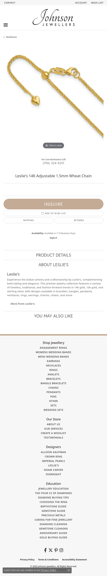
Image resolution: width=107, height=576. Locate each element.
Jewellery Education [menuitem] (53, 488)
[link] (9, 2)
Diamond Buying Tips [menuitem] (53, 497)
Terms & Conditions (48, 559)
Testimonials (53, 437)
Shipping (28, 220)
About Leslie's (53, 264)
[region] (53, 100)
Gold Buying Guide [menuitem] (53, 537)
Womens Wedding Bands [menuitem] (53, 352)
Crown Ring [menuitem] (53, 456)
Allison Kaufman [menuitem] (53, 452)
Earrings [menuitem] (53, 361)
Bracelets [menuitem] (53, 378)
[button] (80, 2)
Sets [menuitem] (53, 405)
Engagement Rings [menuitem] (53, 347)
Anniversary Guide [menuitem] (53, 533)
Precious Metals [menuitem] (54, 515)
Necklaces (11, 37)
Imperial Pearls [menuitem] (53, 461)
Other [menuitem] (53, 401)
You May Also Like (53, 316)
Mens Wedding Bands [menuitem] (53, 356)
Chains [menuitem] (53, 387)
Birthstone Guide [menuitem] (53, 506)
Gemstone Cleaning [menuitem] (53, 528)
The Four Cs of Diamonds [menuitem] (53, 493)
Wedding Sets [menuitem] (53, 410)
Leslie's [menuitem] (53, 465)
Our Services (53, 428)
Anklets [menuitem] (53, 374)
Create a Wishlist (53, 433)
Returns (79, 220)
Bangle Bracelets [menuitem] (53, 383)
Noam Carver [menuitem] (53, 469)
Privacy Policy (27, 559)
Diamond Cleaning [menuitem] (53, 524)
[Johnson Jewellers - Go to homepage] (53, 17)
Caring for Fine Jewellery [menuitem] (53, 519)
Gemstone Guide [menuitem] (53, 510)
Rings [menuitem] (53, 370)
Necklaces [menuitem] (53, 365)
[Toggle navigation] (5, 25)
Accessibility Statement (74, 559)
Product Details (53, 255)
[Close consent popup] (69, 570)
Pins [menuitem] (53, 396)
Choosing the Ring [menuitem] (53, 502)
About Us (53, 424)
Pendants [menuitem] (53, 392)
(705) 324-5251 (53, 163)
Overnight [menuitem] (53, 474)
